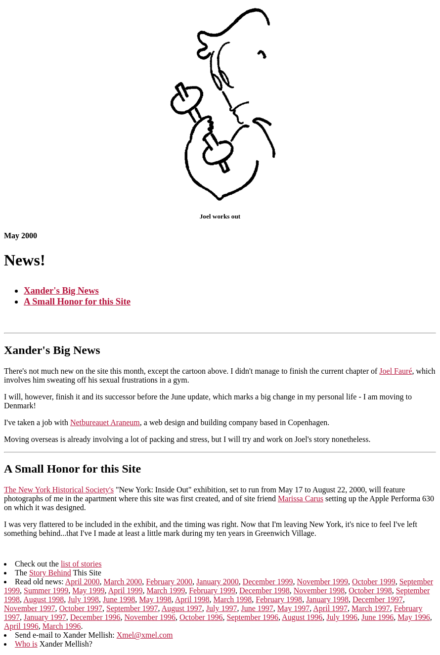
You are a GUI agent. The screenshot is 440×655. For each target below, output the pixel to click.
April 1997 (330, 611)
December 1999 (268, 584)
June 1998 (119, 602)
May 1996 (413, 619)
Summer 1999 (46, 593)
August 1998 (43, 602)
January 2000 (217, 584)
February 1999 (212, 593)
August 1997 (182, 611)
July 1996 (341, 619)
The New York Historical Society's (59, 490)
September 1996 (252, 619)
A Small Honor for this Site (77, 301)
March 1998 (233, 602)
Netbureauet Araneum (105, 423)
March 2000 (123, 584)
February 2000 (169, 584)
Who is (26, 646)
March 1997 (371, 611)
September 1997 (132, 611)
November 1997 (29, 611)
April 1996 (21, 628)
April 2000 (82, 584)
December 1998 (264, 593)
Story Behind (50, 575)
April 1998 (192, 602)
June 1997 (257, 611)
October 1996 (201, 619)
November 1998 (319, 593)
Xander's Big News (61, 290)
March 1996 (62, 628)
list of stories (81, 566)
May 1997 (293, 611)
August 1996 (302, 619)
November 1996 (150, 619)
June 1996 (377, 619)
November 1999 (323, 584)
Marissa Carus (300, 499)
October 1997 (81, 611)
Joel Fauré (395, 372)
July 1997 (221, 611)
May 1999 (88, 593)
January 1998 (327, 602)
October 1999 (374, 584)
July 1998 (83, 602)
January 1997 (45, 619)
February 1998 (279, 602)
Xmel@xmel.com (145, 637)
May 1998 (155, 602)
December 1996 (95, 619)
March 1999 (165, 593)
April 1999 (125, 593)
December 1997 (377, 602)
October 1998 (370, 593)
